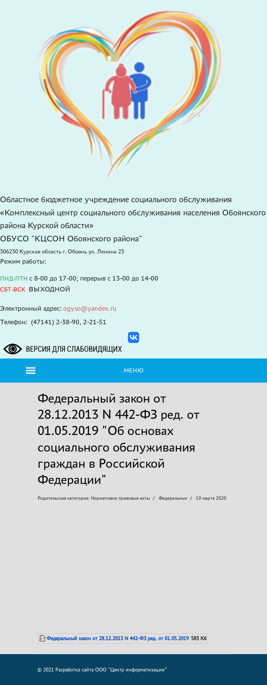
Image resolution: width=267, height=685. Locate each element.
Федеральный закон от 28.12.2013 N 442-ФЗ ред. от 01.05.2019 (118, 638)
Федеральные (173, 498)
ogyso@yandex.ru (90, 308)
